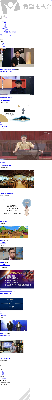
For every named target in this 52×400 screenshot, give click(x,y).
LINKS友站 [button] (4, 28)
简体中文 (2, 34)
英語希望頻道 (6, 29)
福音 (3, 374)
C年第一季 (2, 240)
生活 (3, 371)
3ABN (5, 30)
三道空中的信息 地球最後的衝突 (6, 291)
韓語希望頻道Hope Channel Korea (10, 31)
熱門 (3, 44)
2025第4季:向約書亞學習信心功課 (6, 97)
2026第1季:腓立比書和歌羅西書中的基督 (7, 69)
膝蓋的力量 (2, 262)
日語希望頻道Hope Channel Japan (10, 32)
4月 (1, 124)
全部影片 (4, 46)
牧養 (3, 373)
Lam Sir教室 (2, 162)
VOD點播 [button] (4, 21)
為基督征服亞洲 (3, 333)
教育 (3, 372)
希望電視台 (4, 378)
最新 (3, 43)
